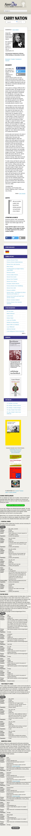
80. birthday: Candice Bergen (14, 407)
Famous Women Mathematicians (15, 262)
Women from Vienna (12, 281)
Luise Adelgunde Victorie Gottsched (15, 331)
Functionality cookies (6, 684)
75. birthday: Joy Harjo (12, 403)
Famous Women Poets (12, 260)
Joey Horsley (22, 193)
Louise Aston (10, 315)
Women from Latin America (13, 264)
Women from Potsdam (12, 279)
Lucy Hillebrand (10, 326)
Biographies (8, 29)
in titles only (19, 22)
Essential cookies (5, 521)
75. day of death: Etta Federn (14, 409)
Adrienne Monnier (11, 329)
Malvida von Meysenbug (13, 322)
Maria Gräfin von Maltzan (13, 324)
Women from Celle (11, 288)
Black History (10, 266)
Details (2, 527)
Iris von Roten (10, 311)
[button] (20, 68)
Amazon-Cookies (16, 766)
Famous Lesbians (11, 290)
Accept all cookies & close (15, 505)
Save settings (15, 828)
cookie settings (12, 492)
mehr (23, 333)
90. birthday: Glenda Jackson (14, 405)
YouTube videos (4, 594)
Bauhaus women (11, 272)
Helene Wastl (10, 318)
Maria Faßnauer (11, 313)
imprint (17, 490)
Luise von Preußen (11, 320)
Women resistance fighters (13, 300)
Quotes (13, 59)
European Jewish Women (13, 283)
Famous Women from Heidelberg (15, 285)
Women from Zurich (11, 277)
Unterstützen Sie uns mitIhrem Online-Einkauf (15, 451)
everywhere (19, 21)
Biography (7, 59)
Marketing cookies (5, 741)
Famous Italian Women (12, 274)
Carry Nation (15, 29)
